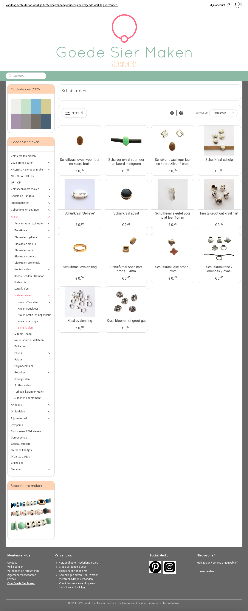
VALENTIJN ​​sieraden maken (31, 169)
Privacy (11, 579)
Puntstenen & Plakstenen (26, 431)
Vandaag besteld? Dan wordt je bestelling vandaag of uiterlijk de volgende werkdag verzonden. (62, 5)
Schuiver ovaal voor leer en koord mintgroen (126, 162)
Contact (12, 562)
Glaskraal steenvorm (26, 256)
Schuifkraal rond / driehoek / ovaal (219, 269)
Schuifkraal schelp (219, 160)
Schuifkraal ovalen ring (79, 267)
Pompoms (17, 425)
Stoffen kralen (22, 385)
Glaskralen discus (25, 244)
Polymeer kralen (24, 366)
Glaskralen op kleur (32, 237)
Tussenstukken (31, 203)
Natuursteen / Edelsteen (29, 340)
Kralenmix (20, 282)
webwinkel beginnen (135, 603)
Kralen (31, 217)
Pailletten (20, 346)
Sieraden (31, 469)
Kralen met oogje (28, 321)
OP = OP (16, 182)
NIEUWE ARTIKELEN (22, 176)
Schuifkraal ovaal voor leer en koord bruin (79, 162)
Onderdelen (31, 412)
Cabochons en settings (31, 210)
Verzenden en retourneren (23, 570)
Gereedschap (19, 437)
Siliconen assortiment (27, 398)
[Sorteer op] (223, 113)
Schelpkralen (22, 379)
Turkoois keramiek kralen (29, 391)
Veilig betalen (15, 566)
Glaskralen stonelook (27, 262)
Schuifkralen (25, 327)
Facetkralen (32, 230)
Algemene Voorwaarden (21, 575)
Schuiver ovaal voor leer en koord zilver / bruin (173, 162)
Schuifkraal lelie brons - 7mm (172, 269)
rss (119, 603)
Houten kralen (32, 269)
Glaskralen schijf (24, 250)
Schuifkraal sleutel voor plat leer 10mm (172, 215)
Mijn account (220, 5)
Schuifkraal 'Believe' (80, 213)
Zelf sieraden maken (23, 156)
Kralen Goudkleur (28, 308)
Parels (32, 353)
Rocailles (32, 372)
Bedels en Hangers (31, 196)
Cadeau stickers (21, 443)
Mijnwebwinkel (171, 603)
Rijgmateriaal (31, 418)
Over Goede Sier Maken (21, 583)
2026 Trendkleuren (31, 162)
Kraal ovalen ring (79, 321)
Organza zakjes (20, 456)
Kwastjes (31, 405)
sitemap (111, 603)
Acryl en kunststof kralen (32, 224)
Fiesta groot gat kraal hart (219, 213)
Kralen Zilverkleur (34, 302)
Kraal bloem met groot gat (126, 321)
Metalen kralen (32, 295)
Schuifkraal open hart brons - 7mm (126, 269)
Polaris (18, 359)
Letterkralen (21, 288)
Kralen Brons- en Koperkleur (34, 314)
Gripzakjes (17, 462)
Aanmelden (207, 571)
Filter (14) (74, 112)
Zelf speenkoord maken (31, 189)
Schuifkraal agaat (126, 213)
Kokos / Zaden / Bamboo (29, 276)
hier (83, 587)
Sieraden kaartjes (21, 450)
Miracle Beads (23, 333)
